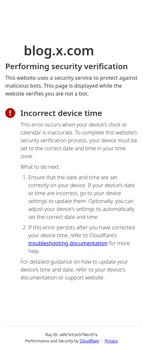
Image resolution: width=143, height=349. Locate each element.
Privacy (111, 340)
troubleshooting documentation (68, 243)
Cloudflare (89, 340)
